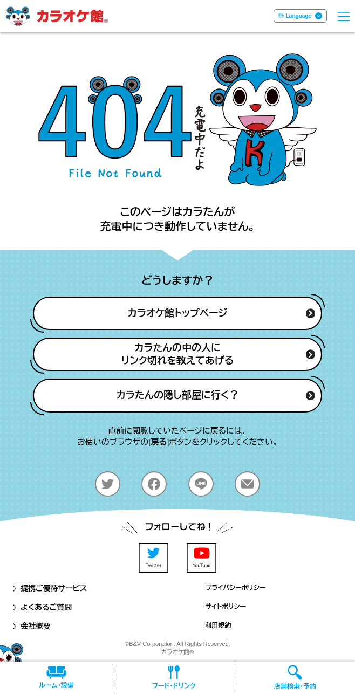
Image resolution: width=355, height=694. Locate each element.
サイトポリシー (226, 606)
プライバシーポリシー (236, 588)
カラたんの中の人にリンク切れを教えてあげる (218, 354)
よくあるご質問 (41, 607)
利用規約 (218, 625)
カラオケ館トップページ (221, 313)
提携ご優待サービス (49, 588)
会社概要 (31, 626)
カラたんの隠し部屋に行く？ (216, 395)
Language (298, 16)
